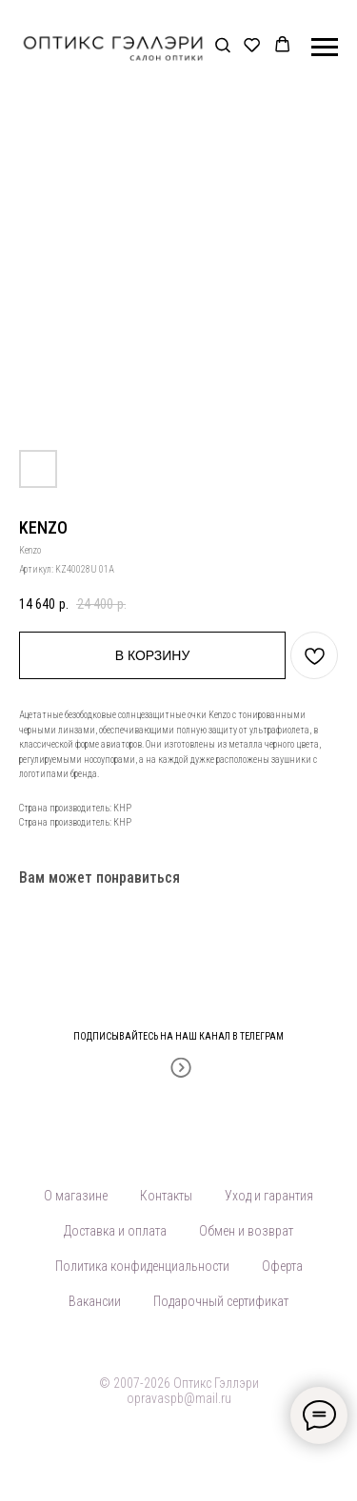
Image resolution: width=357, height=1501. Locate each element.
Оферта (282, 1266)
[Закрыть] (336, 1024)
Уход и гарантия (269, 1195)
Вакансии (95, 1301)
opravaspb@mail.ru (179, 1398)
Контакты (166, 1195)
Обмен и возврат (246, 1230)
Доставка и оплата (115, 1230)
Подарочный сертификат (220, 1301)
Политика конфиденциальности (142, 1266)
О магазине (76, 1195)
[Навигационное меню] (324, 47)
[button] (222, 46)
